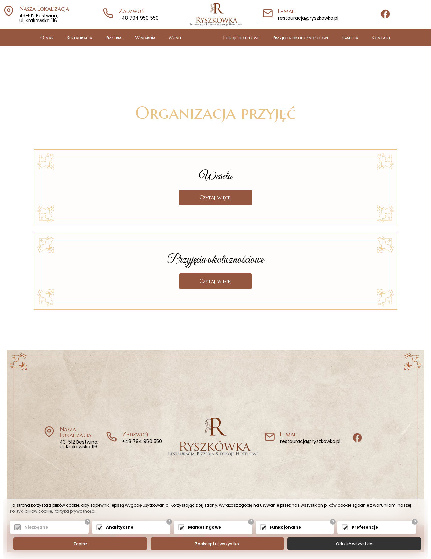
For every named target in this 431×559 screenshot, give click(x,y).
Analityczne (119, 527)
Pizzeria (114, 38)
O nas (46, 38)
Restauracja (79, 38)
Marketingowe (204, 527)
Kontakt (381, 38)
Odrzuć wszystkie (354, 544)
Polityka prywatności (74, 511)
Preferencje (365, 527)
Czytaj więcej (215, 197)
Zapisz (80, 544)
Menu (175, 38)
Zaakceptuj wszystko (217, 544)
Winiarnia (145, 38)
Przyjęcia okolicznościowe (301, 38)
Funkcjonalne (285, 527)
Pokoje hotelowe (241, 38)
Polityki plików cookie (31, 511)
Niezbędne (36, 527)
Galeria (350, 38)
